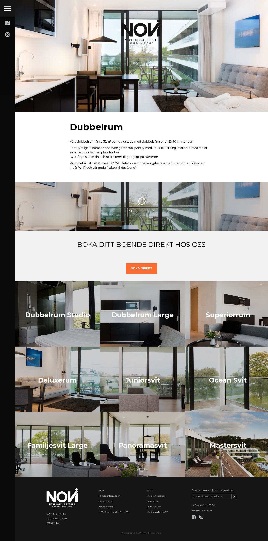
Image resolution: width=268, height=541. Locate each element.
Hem (101, 490)
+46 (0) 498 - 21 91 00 (203, 505)
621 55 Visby (53, 523)
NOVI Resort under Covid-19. (114, 512)
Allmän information (109, 495)
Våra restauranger (156, 495)
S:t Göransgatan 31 (57, 518)
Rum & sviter (154, 506)
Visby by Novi (106, 501)
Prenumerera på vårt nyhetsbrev (213, 490)
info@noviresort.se (202, 510)
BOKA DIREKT (141, 268)
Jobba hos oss (106, 506)
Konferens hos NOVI (157, 512)
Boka (150, 490)
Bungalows (153, 501)
